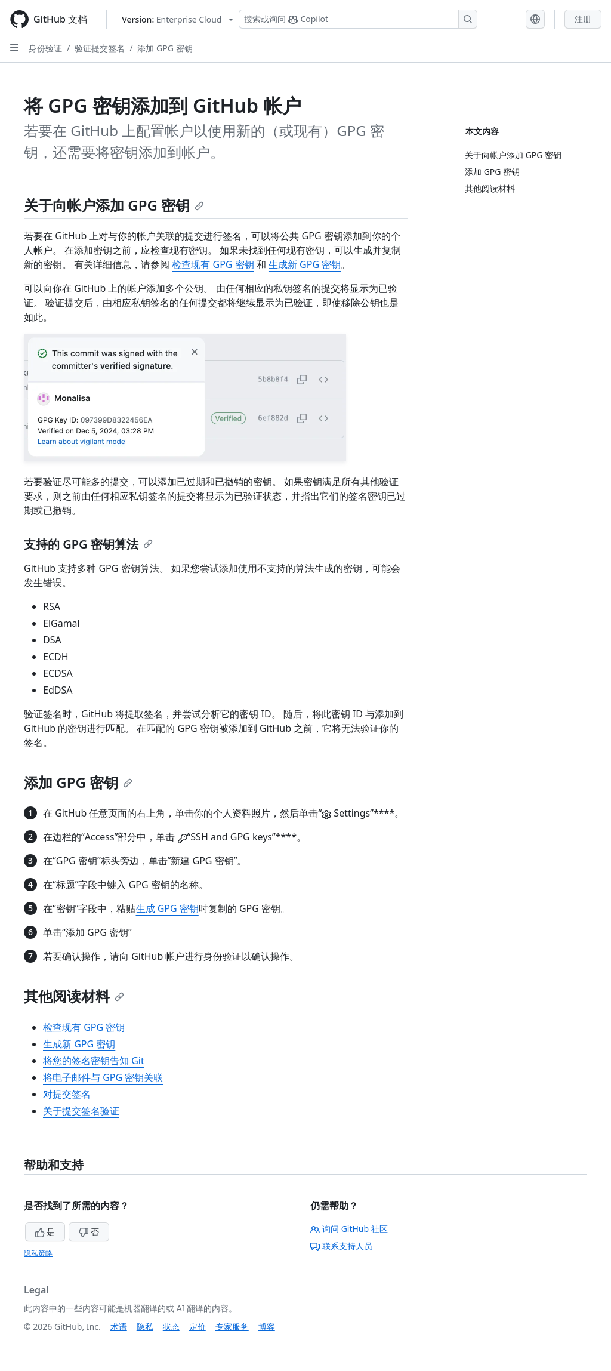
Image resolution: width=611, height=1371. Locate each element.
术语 (118, 1326)
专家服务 (232, 1326)
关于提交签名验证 (81, 1110)
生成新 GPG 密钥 (305, 264)
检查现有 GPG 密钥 (213, 264)
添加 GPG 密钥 (164, 48)
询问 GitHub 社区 (349, 1228)
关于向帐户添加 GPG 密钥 (114, 205)
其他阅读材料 (74, 996)
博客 (266, 1326)
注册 (583, 18)
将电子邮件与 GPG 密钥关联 (103, 1077)
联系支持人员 (341, 1246)
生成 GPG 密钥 (167, 908)
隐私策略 (38, 1253)
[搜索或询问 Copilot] (358, 19)
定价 (197, 1326)
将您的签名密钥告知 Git (93, 1060)
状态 (171, 1326)
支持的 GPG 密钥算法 (88, 544)
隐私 (145, 1326)
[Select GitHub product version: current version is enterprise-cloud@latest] (177, 19)
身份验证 (45, 48)
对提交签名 (67, 1094)
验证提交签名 (100, 48)
